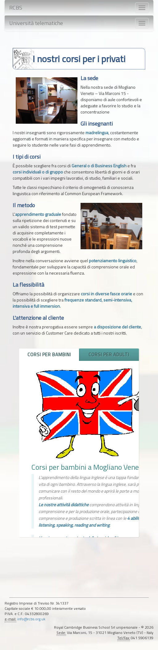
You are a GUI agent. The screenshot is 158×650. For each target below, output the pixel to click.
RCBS (15, 7)
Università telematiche (36, 23)
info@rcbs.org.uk (31, 619)
